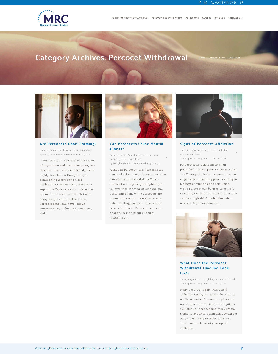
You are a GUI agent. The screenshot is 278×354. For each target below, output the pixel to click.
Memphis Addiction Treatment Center (89, 348)
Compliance (116, 348)
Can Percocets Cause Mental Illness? (136, 146)
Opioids (209, 279)
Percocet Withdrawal (80, 150)
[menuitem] (129, 18)
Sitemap (144, 348)
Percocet (44, 150)
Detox (183, 279)
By (55, 154)
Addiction (114, 155)
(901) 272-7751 (225, 2)
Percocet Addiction (59, 150)
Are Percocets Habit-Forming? (68, 144)
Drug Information (129, 155)
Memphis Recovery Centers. (57, 348)
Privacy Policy (131, 348)
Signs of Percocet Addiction (207, 144)
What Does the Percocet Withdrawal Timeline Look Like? (204, 268)
